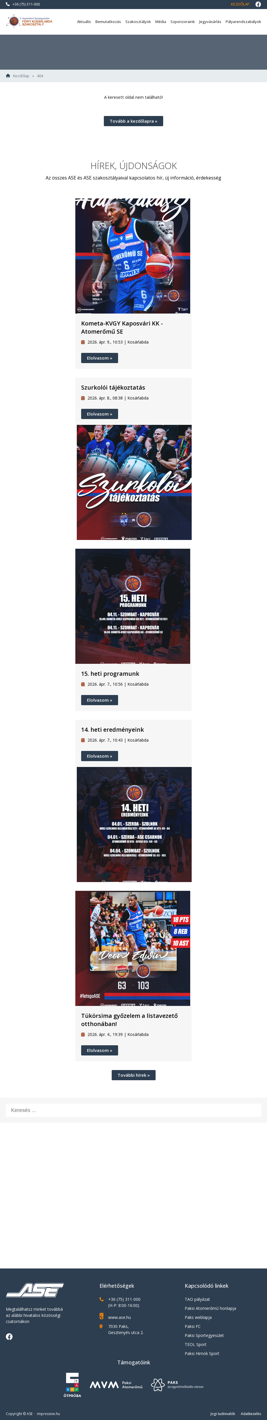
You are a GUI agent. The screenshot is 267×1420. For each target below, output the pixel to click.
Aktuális (84, 21)
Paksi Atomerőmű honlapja (210, 1308)
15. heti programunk (110, 674)
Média (160, 21)
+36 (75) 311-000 (23, 4)
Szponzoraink (182, 21)
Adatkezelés (251, 1413)
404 (40, 76)
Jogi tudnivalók (223, 1413)
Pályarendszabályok (243, 21)
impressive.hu (48, 1413)
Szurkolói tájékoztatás (113, 387)
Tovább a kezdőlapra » (133, 121)
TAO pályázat (197, 1299)
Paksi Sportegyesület (204, 1335)
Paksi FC (193, 1326)
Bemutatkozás (108, 21)
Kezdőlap (240, 4)
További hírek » (134, 1075)
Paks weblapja (198, 1317)
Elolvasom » (99, 358)
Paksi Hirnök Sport (202, 1353)
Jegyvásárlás (210, 21)
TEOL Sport (196, 1344)
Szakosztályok (138, 21)
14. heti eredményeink (112, 729)
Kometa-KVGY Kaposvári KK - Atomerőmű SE (122, 327)
